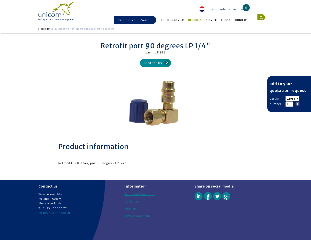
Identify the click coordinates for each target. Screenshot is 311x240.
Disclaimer (131, 201)
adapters (108, 29)
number (275, 104)
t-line (225, 20)
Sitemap (130, 208)
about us (241, 20)
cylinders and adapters (86, 29)
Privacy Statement (137, 215)
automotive (126, 20)
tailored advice (172, 20)
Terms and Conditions (139, 194)
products (195, 20)
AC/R (144, 20)
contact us (152, 63)
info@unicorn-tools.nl (54, 212)
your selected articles (228, 9)
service (211, 20)
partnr (274, 98)
